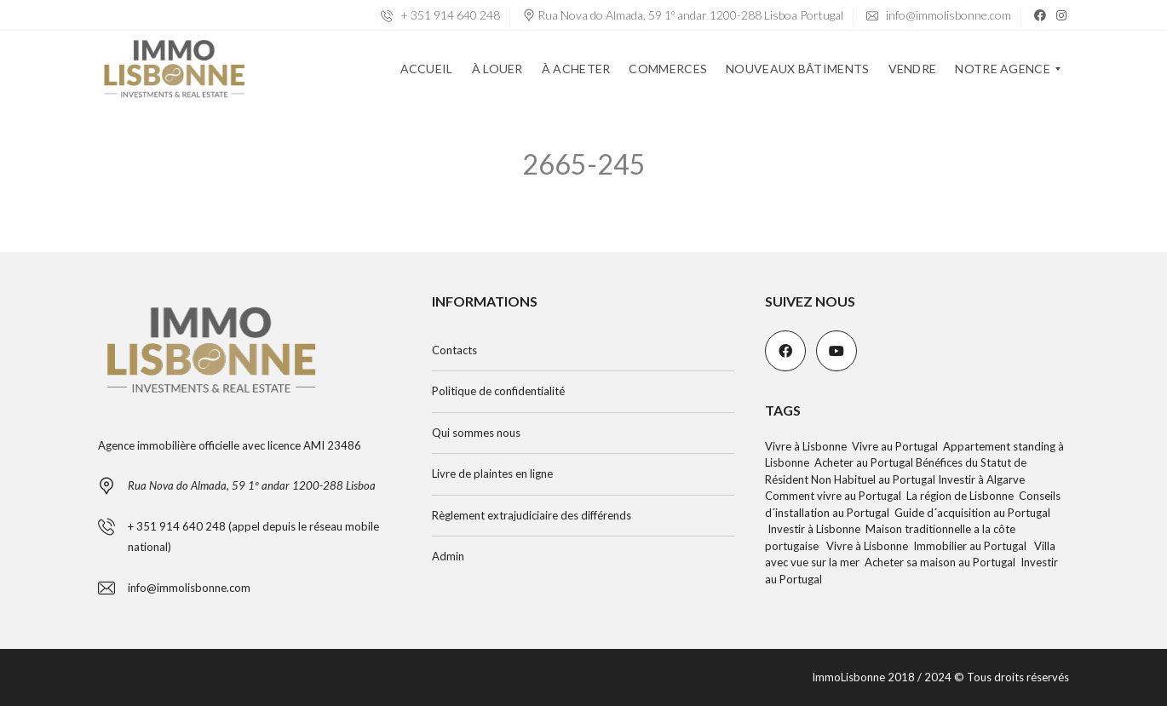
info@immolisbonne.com (938, 15)
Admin (448, 556)
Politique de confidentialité (498, 391)
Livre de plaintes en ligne (492, 473)
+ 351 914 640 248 (440, 15)
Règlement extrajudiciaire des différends (531, 515)
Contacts (454, 350)
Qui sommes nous (476, 432)
